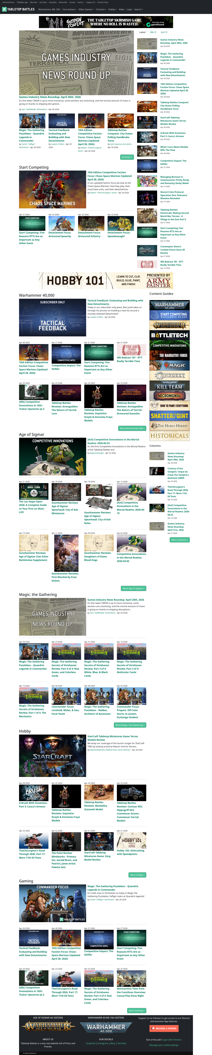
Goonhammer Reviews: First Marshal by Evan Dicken (65, 577)
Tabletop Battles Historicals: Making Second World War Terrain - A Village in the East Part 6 (174, 214)
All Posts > (127, 157)
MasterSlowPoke (97, 750)
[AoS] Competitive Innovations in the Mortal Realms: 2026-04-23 (179, 510)
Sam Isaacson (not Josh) (120, 144)
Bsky (113, 1043)
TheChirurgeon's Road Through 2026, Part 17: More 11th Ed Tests (32, 854)
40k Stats (33, 2)
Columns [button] (100, 9)
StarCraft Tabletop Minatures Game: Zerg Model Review (97, 856)
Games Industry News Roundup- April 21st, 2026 (176, 527)
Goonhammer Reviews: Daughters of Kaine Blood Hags (97, 556)
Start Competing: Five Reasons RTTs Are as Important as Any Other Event (173, 233)
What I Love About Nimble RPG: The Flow (174, 148)
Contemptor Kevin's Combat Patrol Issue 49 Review (172, 249)
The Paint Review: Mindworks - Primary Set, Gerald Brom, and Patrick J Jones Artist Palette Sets (64, 860)
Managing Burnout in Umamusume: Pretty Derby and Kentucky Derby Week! (174, 180)
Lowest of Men (57, 144)
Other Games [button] (85, 9)
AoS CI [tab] (164, 32)
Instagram (103, 1043)
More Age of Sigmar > (134, 588)
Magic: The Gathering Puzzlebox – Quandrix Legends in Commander (172, 57)
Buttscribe (63, 2)
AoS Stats (43, 2)
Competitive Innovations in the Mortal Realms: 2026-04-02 (131, 557)
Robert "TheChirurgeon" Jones (103, 192)
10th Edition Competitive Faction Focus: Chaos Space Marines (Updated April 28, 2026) (90, 137)
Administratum (8, 2)
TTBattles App (22, 2)
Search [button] (137, 9)
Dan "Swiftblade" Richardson (34, 109)
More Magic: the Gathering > (130, 725)
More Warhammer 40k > (132, 428)
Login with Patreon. (172, 1039)
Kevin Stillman (124, 750)
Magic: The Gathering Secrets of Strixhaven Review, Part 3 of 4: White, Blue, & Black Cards (96, 668)
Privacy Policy (102, 2)
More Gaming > (137, 1010)
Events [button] (80, 2)
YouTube (122, 1043)
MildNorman (111, 750)
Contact (72, 2)
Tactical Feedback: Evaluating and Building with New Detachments (172, 72)
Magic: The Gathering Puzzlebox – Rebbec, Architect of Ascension (97, 710)
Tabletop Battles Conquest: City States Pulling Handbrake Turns (174, 105)
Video (121, 9)
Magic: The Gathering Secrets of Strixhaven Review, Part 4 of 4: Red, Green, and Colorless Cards (65, 668)
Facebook (91, 1043)
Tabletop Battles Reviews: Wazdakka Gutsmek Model (95, 806)
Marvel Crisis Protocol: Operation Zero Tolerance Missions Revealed (173, 195)
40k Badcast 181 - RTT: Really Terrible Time (172, 263)
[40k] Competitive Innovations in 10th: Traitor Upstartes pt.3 (31, 405)
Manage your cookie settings (164, 1045)
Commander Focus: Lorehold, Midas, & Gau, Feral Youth (65, 710)
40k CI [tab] (153, 32)
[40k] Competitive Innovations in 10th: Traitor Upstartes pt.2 (31, 991)
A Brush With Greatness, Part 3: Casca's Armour (173, 135)
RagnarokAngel (97, 453)
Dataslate (53, 2)
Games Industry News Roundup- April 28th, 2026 (50, 97)
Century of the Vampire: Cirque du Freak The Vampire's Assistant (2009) (178, 473)
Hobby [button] (111, 9)
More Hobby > (137, 874)
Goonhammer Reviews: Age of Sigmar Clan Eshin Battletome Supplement (33, 556)
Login (129, 9)
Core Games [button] (69, 9)
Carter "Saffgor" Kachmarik (102, 899)
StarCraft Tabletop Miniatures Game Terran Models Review (173, 120)
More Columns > (179, 539)
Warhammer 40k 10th (49, 9)
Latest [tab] (142, 32)
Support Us (90, 2)
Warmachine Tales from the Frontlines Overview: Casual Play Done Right (131, 992)
